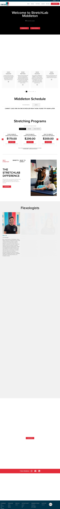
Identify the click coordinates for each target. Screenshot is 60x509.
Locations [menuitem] (43, 3)
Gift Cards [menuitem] (48, 3)
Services (32, 3)
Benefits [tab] (16, 160)
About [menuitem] (28, 3)
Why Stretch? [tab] (6, 161)
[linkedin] (39, 471)
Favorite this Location (30, 20)
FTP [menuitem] (22, 507)
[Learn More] (30, 438)
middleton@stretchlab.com (33, 148)
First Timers (38, 3)
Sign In (58, 0)
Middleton (54, 0)
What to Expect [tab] (23, 161)
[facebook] (35, 471)
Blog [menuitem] (1, 507)
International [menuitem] (2, 508)
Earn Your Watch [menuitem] (33, 507)
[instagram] (31, 471)
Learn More (6, 186)
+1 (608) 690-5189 (25, 148)
